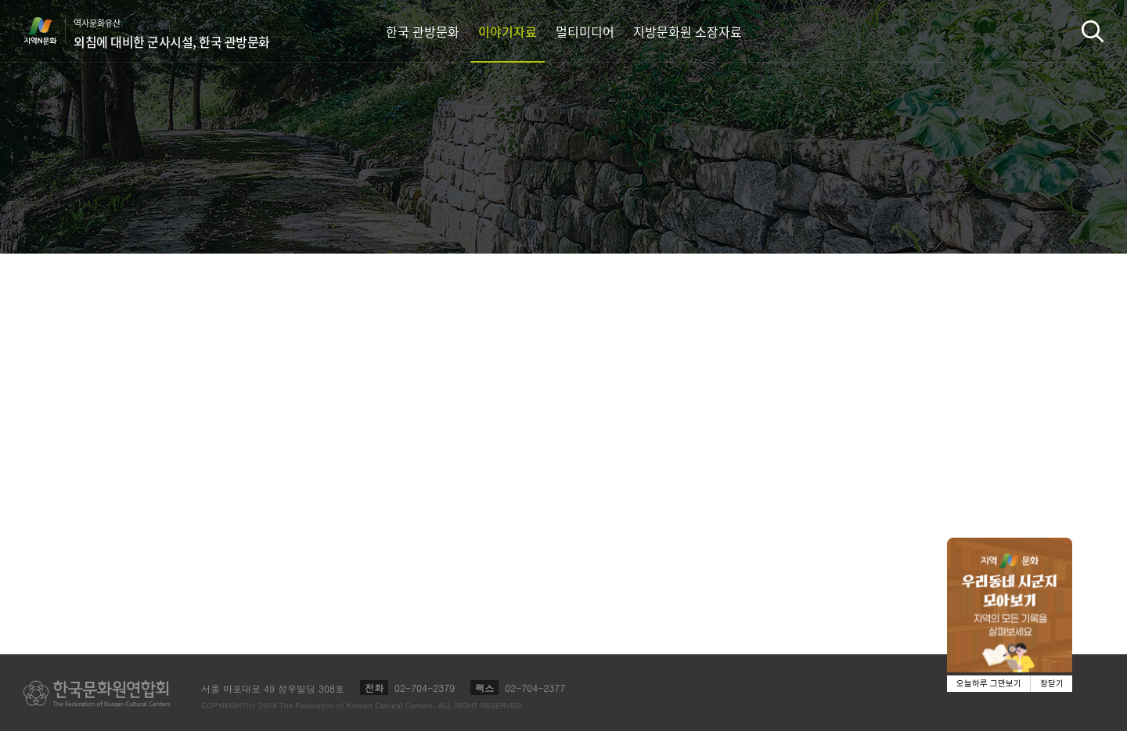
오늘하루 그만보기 (988, 684)
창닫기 (1052, 684)
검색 (1093, 31)
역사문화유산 (172, 33)
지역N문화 (48, 30)
